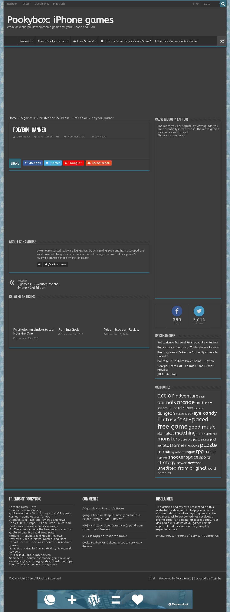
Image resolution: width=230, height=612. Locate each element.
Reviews (25, 41)
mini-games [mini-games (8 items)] (207, 433)
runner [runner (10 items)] (210, 452)
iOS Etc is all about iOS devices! (30, 554)
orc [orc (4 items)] (190, 439)
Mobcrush (59, 3)
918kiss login (91, 536)
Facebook (11, 3)
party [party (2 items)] (196, 439)
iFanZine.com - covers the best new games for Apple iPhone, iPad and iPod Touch (40, 531)
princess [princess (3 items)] (193, 446)
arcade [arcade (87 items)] (186, 402)
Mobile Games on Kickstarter (176, 41)
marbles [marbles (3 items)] (168, 433)
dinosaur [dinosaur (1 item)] (199, 408)
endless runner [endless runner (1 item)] (184, 414)
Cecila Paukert (91, 542)
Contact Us (211, 535)
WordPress (183, 578)
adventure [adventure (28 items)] (187, 396)
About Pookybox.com (51, 41)
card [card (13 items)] (177, 408)
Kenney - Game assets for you (29, 516)
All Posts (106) (167, 374)
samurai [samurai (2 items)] (162, 457)
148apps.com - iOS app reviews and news (37, 519)
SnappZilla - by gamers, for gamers (33, 564)
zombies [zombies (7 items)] (164, 473)
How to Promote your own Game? (126, 41)
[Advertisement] (115, 82)
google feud (90, 515)
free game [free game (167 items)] (172, 426)
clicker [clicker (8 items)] (188, 408)
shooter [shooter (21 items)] (176, 457)
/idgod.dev (89, 508)
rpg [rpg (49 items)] (200, 451)
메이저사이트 (90, 525)
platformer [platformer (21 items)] (174, 445)
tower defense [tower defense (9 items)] (188, 463)
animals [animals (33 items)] (166, 402)
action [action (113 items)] (166, 395)
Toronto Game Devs (22, 507)
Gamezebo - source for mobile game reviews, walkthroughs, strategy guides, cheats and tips (40, 559)
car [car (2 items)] (170, 408)
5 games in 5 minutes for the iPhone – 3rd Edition (39, 285)
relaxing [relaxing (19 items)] (165, 451)
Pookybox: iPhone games (60, 20)
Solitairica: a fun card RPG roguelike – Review (187, 342)
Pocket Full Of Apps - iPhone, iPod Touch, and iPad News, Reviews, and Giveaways (40, 524)
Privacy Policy (165, 535)
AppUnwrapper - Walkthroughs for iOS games (40, 513)
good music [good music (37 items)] (201, 427)
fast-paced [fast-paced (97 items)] (192, 419)
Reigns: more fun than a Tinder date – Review (188, 347)
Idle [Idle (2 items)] (159, 433)
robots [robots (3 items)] (179, 452)
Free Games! (83, 41)
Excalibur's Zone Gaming (25, 510)
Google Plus (42, 3)
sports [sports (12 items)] (205, 457)
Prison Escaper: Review (121, 330)
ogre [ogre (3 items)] (184, 439)
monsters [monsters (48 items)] (168, 439)
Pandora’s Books (113, 508)
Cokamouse (23, 136)
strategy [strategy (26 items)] (166, 462)
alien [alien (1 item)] (202, 396)
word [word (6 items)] (211, 468)
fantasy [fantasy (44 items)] (166, 420)
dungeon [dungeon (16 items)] (166, 413)
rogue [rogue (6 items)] (190, 452)
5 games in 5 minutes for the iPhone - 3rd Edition (54, 118)
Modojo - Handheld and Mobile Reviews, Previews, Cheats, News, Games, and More (37, 537)
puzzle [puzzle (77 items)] (208, 445)
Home (11, 40)
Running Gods (68, 330)
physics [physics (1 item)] (205, 439)
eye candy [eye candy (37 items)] (205, 413)
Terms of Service (189, 535)
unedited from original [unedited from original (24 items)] (182, 468)
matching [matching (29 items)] (185, 433)
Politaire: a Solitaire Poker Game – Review (185, 361)
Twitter (25, 3)
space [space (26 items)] (192, 457)
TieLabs (216, 578)
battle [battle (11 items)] (201, 402)
